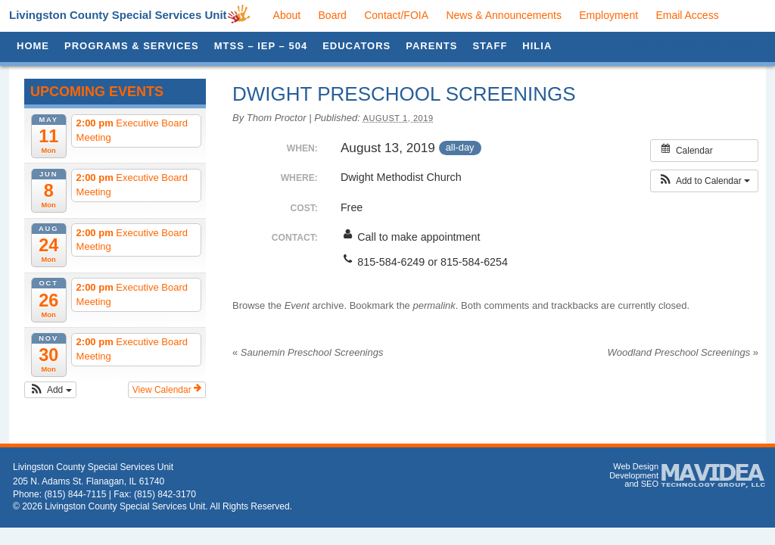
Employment (608, 15)
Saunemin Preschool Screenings (307, 352)
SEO (649, 483)
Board (333, 15)
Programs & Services (131, 45)
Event (297, 305)
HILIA (537, 45)
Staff (489, 45)
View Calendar (166, 389)
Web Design (635, 466)
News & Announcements (504, 15)
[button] (50, 389)
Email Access (686, 15)
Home (33, 45)
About (287, 15)
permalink (433, 305)
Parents (431, 45)
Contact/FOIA (396, 15)
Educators (356, 45)
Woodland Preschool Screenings (683, 352)
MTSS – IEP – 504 (260, 45)
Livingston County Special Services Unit (118, 14)
